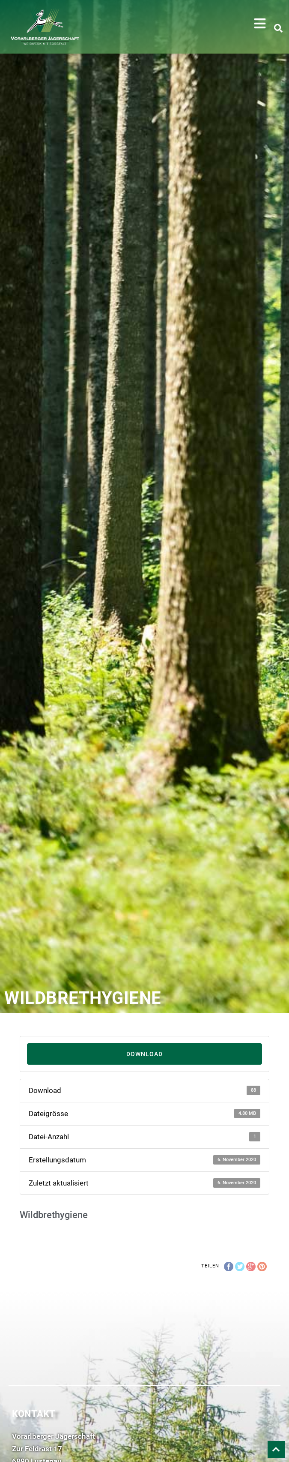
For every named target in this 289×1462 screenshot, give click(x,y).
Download (144, 1054)
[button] (259, 23)
